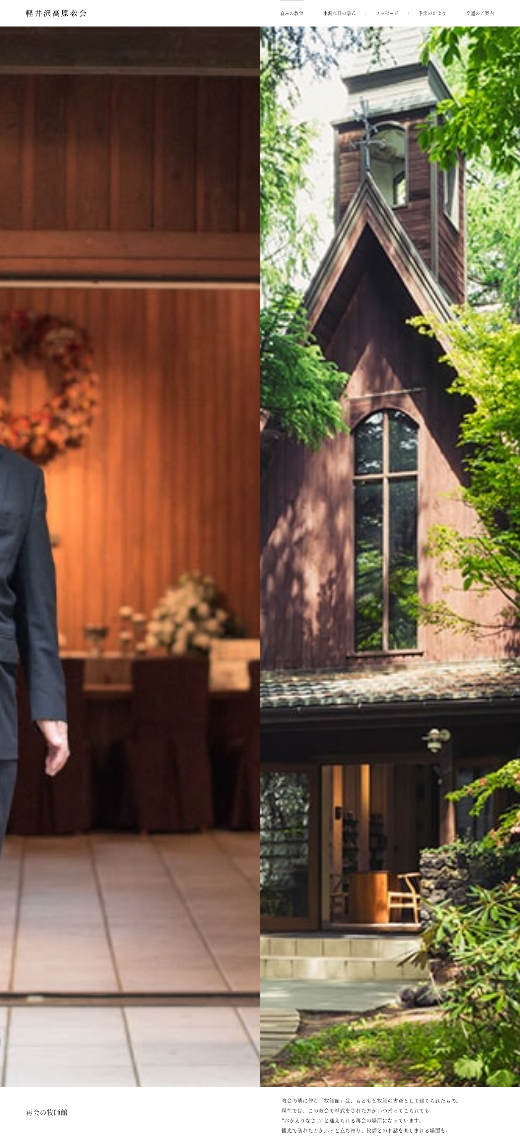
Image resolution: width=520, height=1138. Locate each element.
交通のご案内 (480, 13)
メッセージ (387, 13)
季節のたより (432, 13)
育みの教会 (291, 13)
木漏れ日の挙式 (339, 13)
